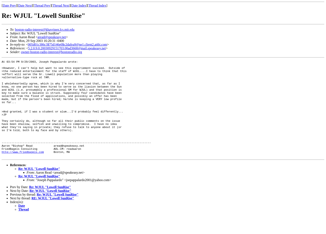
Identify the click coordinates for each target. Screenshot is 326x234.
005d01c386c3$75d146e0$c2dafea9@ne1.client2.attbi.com (67, 44)
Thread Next (61, 5)
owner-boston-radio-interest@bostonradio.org (51, 52)
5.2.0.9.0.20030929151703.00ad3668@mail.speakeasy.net (67, 48)
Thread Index (97, 5)
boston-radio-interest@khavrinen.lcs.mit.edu (44, 29)
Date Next (25, 5)
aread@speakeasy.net (51, 37)
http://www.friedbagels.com (23, 170)
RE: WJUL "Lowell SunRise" (53, 217)
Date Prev (9, 5)
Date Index (79, 5)
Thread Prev (42, 5)
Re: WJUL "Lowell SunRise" (39, 188)
